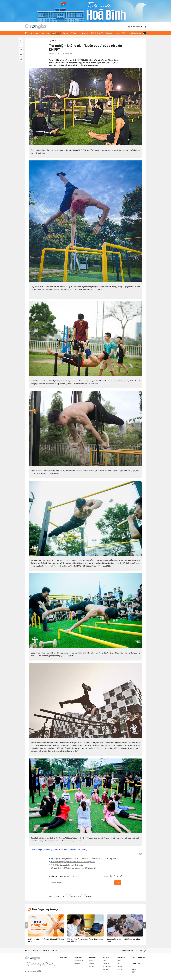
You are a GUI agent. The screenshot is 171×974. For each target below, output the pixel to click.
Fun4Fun (106, 961)
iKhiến (105, 958)
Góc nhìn (91, 964)
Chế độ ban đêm (138, 33)
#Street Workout (76, 894)
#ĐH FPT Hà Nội (61, 894)
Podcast (119, 964)
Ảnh (59, 41)
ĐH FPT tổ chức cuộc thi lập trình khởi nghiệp (66, 865)
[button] (144, 922)
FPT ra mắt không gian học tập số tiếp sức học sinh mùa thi (85, 938)
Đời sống (91, 961)
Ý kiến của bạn (85, 882)
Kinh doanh (35, 33)
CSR (125, 33)
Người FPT (56, 33)
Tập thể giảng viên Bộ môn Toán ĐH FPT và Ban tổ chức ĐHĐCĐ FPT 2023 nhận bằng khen (83, 859)
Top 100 (110, 33)
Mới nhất (76, 876)
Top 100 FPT (137, 961)
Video (119, 958)
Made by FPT (78, 961)
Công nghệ (45, 33)
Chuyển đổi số (78, 958)
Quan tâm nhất (64, 876)
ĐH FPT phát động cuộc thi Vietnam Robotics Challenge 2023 (72, 862)
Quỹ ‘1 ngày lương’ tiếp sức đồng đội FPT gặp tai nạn (46, 938)
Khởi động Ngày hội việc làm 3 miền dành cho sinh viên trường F (60, 849)
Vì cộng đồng (107, 964)
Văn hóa (66, 33)
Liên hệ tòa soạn (31, 948)
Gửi (118, 882)
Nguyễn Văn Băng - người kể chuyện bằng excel (123, 938)
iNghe (118, 33)
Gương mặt (92, 958)
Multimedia (85, 33)
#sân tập (88, 894)
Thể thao (75, 33)
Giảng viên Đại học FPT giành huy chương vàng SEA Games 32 (73, 868)
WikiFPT (120, 967)
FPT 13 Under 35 (98, 33)
